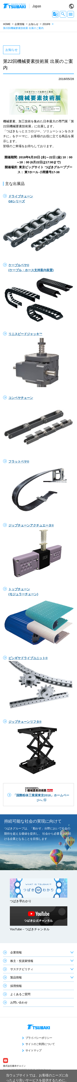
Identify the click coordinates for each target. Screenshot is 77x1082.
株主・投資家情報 (21, 961)
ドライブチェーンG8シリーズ (20, 198)
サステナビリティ (21, 969)
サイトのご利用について (40, 1044)
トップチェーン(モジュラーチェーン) (23, 591)
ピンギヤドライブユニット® (28, 658)
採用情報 (16, 986)
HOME (6, 24)
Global (71, 6)
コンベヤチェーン (20, 398)
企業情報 (19, 24)
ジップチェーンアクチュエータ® (31, 525)
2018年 (47, 24)
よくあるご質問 (20, 994)
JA (55, 14)
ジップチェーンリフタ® (24, 721)
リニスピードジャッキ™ (25, 334)
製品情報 (16, 977)
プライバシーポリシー (38, 1037)
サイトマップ (33, 1050)
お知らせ (33, 24)
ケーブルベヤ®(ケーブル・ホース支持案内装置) (31, 267)
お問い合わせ (19, 1002)
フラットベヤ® (18, 461)
